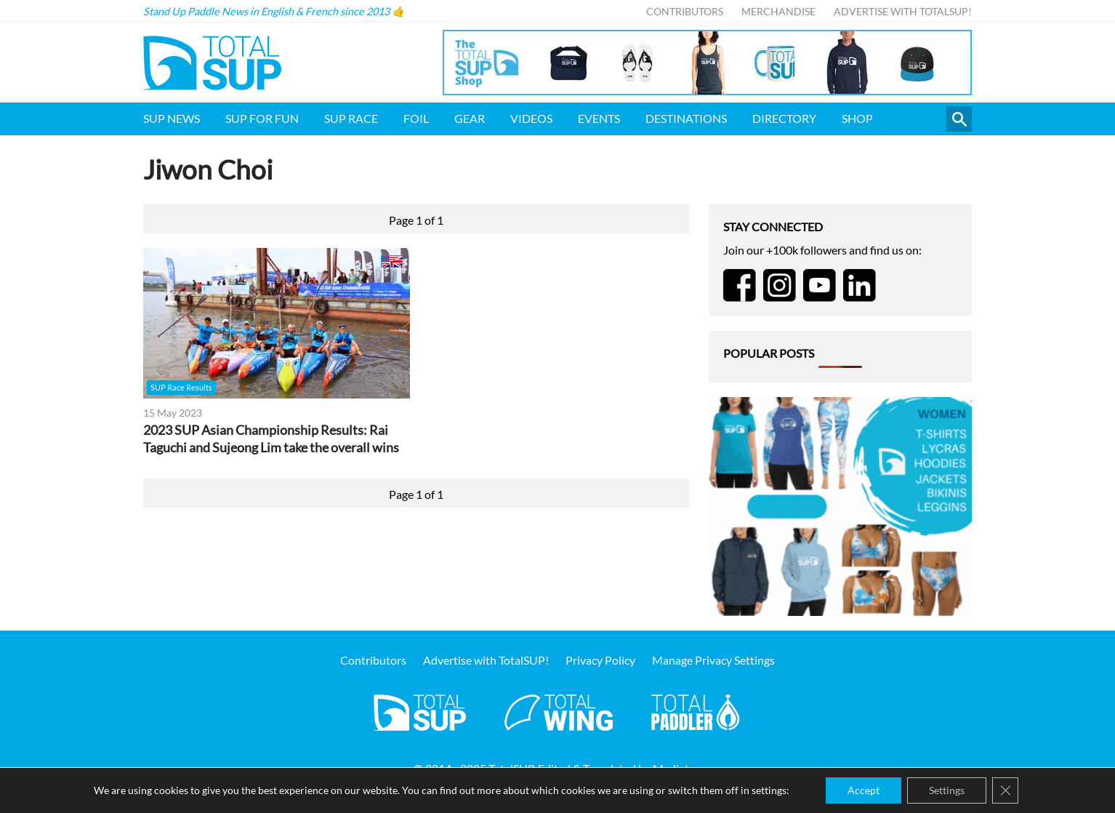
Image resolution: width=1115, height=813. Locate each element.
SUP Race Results (181, 387)
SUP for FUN (262, 118)
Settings (947, 790)
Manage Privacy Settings (713, 660)
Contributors (684, 11)
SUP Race (351, 118)
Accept (863, 790)
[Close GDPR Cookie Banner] (1005, 790)
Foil (416, 118)
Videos (531, 118)
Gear (469, 118)
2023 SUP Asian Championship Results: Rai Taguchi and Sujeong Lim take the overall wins (271, 438)
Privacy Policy (600, 660)
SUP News (171, 118)
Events (599, 118)
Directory (784, 118)
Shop (857, 118)
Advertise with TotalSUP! (903, 11)
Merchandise (778, 11)
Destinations (686, 118)
